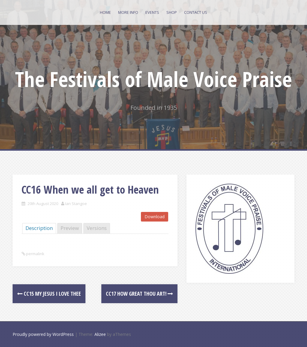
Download (155, 216)
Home (105, 12)
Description (39, 228)
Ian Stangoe (76, 203)
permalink (34, 253)
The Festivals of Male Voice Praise (153, 79)
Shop (171, 12)
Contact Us (195, 12)
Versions (97, 228)
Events (152, 12)
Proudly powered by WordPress (43, 334)
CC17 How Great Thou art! (139, 293)
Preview (70, 228)
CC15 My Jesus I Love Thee (49, 293)
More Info (128, 12)
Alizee (100, 334)
